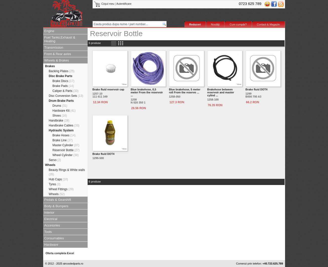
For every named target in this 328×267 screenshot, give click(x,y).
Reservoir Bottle (66, 150)
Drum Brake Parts (61, 101)
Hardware (51, 244)
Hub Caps (58, 179)
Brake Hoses (64, 135)
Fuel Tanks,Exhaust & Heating (60, 39)
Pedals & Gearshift (57, 200)
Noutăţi (215, 24)
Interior (49, 212)
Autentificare (124, 3)
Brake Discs (64, 81)
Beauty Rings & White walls (67, 172)
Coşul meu (104, 3)
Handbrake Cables (64, 125)
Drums (60, 105)
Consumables (54, 238)
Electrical (51, 219)
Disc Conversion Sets (66, 96)
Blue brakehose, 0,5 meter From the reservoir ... (147, 92)
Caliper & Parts (65, 91)
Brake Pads (63, 86)
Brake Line (63, 140)
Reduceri (195, 24)
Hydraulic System (61, 130)
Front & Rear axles (57, 54)
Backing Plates (62, 71)
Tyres (54, 184)
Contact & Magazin (268, 24)
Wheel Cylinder (66, 155)
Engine (49, 31)
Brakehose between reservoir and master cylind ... (220, 92)
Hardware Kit (64, 110)
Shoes (60, 115)
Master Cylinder (66, 145)
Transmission (53, 47)
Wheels (50, 165)
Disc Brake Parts (60, 76)
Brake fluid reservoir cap (108, 89)
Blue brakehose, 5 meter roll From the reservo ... (184, 91)
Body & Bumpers (56, 206)
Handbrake (59, 120)
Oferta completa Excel (60, 253)
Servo (55, 160)
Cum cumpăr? (238, 24)
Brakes (50, 66)
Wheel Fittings (61, 189)
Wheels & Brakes (56, 60)
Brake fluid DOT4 (257, 89)
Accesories (52, 225)
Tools (48, 232)
